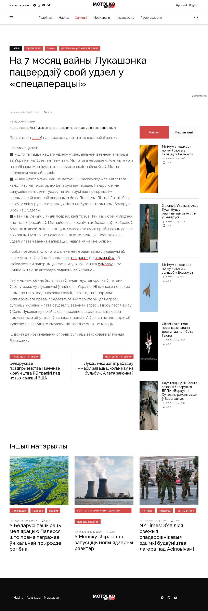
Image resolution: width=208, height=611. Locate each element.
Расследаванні (151, 18)
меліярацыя (19, 510)
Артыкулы (34, 597)
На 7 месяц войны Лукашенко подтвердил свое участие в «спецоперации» (63, 127)
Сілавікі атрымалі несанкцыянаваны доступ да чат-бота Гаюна (177, 330)
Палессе (37, 510)
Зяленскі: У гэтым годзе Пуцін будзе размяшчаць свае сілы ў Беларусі (180, 211)
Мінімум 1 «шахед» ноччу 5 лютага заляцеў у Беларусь (177, 268)
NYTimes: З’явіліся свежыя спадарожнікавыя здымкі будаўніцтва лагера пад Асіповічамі (167, 537)
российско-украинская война (79, 48)
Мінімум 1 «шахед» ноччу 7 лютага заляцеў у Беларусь (177, 150)
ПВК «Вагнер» (185, 510)
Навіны (64, 18)
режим (51, 48)
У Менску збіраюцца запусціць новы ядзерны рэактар (104, 542)
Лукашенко (33, 48)
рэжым (53, 510)
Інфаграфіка (125, 18)
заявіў (37, 137)
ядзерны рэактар (88, 521)
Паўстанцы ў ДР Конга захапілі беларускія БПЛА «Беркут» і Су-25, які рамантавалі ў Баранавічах (179, 391)
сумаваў (105, 264)
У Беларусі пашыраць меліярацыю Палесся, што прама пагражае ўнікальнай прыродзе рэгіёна (36, 537)
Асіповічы (165, 510)
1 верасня (79, 258)
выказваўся (105, 258)
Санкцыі (81, 18)
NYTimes (147, 510)
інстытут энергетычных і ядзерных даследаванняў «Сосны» (98, 511)
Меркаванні (101, 18)
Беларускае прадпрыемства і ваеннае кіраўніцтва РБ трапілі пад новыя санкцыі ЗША (35, 370)
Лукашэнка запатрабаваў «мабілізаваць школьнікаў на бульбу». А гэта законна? (105, 368)
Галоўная (46, 18)
